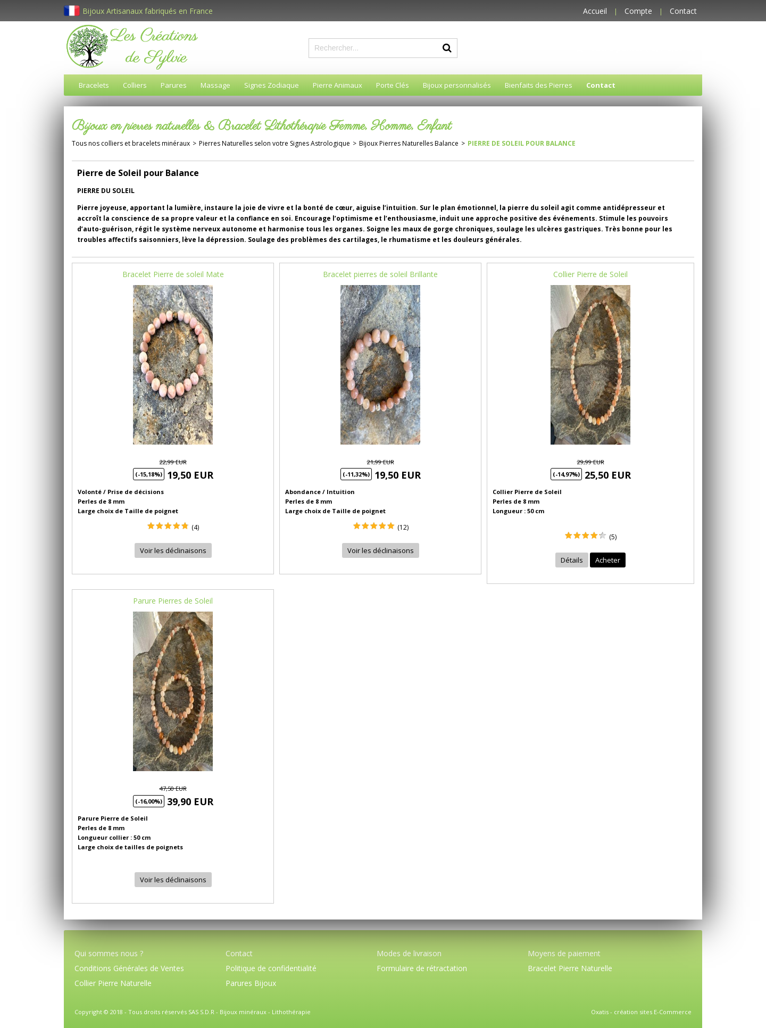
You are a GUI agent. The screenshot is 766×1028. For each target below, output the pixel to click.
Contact (683, 11)
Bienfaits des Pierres (538, 85)
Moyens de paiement (564, 953)
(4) (195, 527)
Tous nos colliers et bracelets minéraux (131, 143)
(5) (613, 536)
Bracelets (94, 85)
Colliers (135, 85)
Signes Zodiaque (271, 85)
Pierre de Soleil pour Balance (522, 143)
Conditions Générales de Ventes (129, 968)
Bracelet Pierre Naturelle (570, 968)
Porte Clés (392, 85)
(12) (403, 527)
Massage (215, 85)
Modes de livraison (409, 953)
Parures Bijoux (251, 983)
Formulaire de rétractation (422, 968)
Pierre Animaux (337, 85)
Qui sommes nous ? (108, 953)
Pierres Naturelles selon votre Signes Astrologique (274, 143)
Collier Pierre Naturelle (113, 983)
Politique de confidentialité (271, 968)
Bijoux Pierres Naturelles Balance (409, 143)
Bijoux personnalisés (457, 85)
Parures (174, 85)
